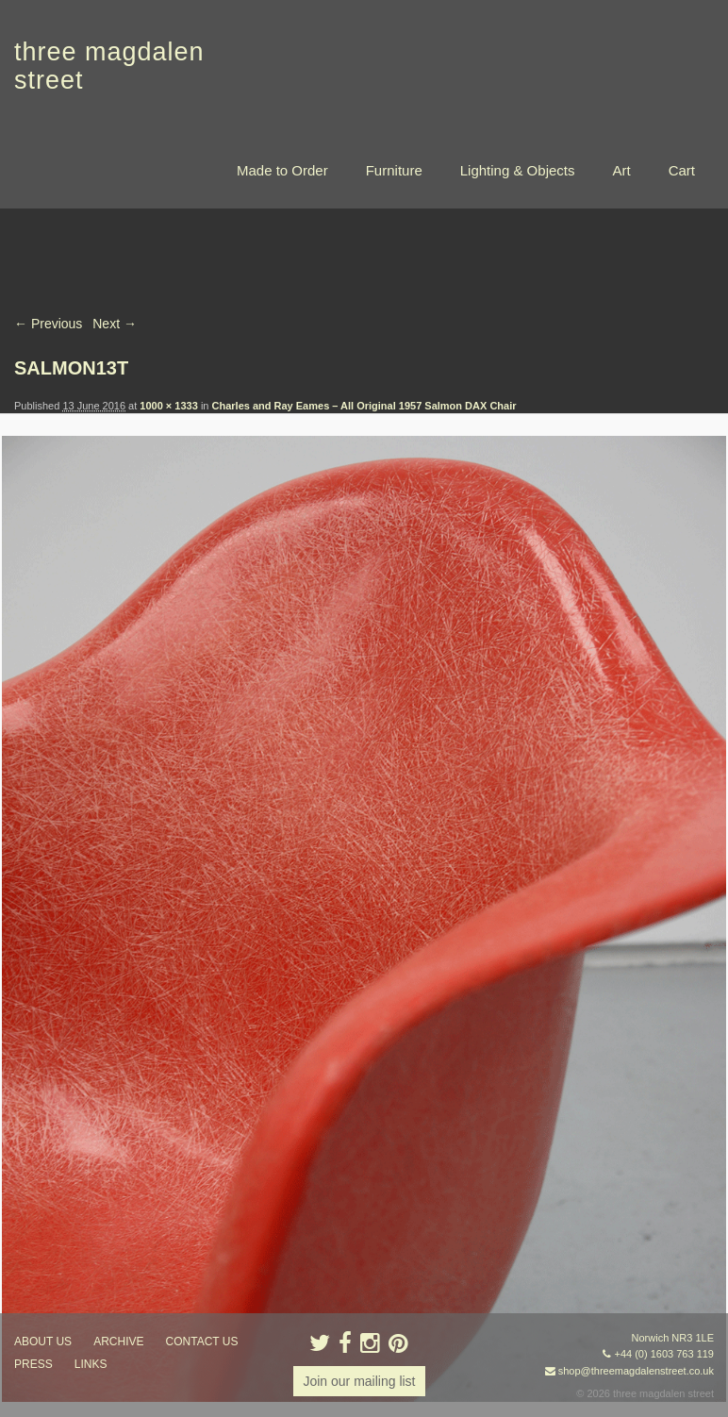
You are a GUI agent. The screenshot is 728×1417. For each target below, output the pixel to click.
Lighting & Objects (517, 170)
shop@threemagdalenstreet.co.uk (636, 1370)
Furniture (394, 170)
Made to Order (282, 170)
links (91, 1364)
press (33, 1364)
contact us (202, 1341)
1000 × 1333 (168, 405)
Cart (682, 170)
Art (621, 170)
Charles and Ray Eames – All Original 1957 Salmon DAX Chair (364, 405)
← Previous (48, 323)
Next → (114, 323)
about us (43, 1341)
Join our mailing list (359, 1381)
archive (118, 1341)
